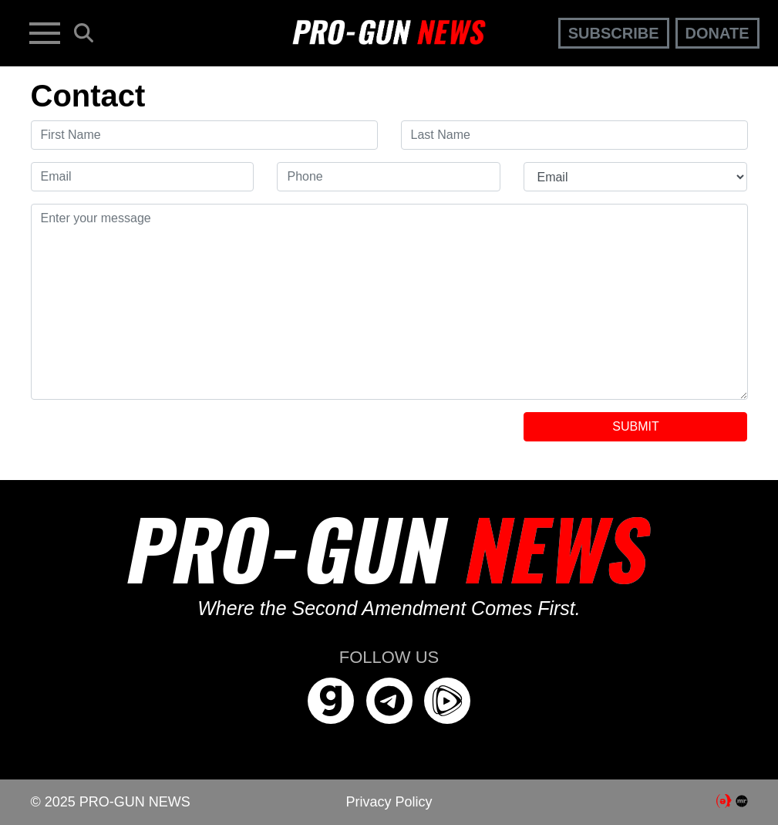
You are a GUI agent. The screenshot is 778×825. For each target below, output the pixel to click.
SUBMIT (635, 426)
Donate (717, 33)
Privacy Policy (388, 802)
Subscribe (613, 33)
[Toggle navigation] (44, 33)
